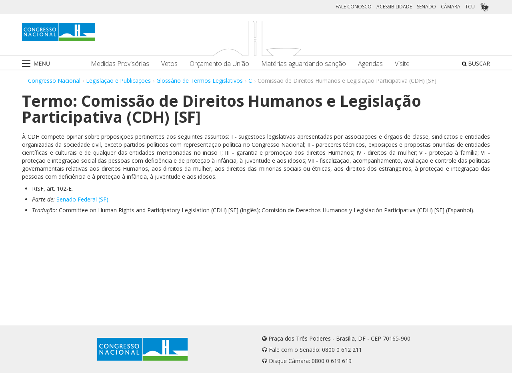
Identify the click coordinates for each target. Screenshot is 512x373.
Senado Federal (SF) (82, 199)
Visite (402, 64)
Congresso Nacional (54, 80)
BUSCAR (476, 63)
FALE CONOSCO (354, 6)
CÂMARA (450, 6)
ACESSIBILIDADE (394, 6)
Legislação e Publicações (118, 80)
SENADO (426, 6)
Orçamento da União (219, 64)
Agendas (370, 64)
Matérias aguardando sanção (303, 64)
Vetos (169, 64)
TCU (470, 6)
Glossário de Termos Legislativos (199, 80)
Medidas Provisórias (120, 64)
